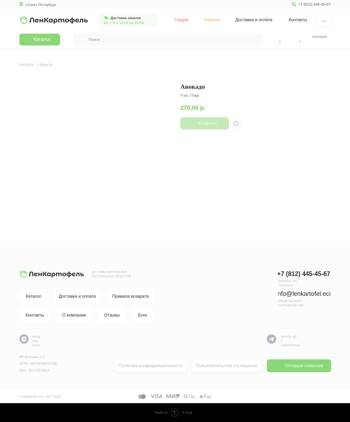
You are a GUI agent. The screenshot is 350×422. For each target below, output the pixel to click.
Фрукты (46, 64)
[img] (53, 20)
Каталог (26, 64)
